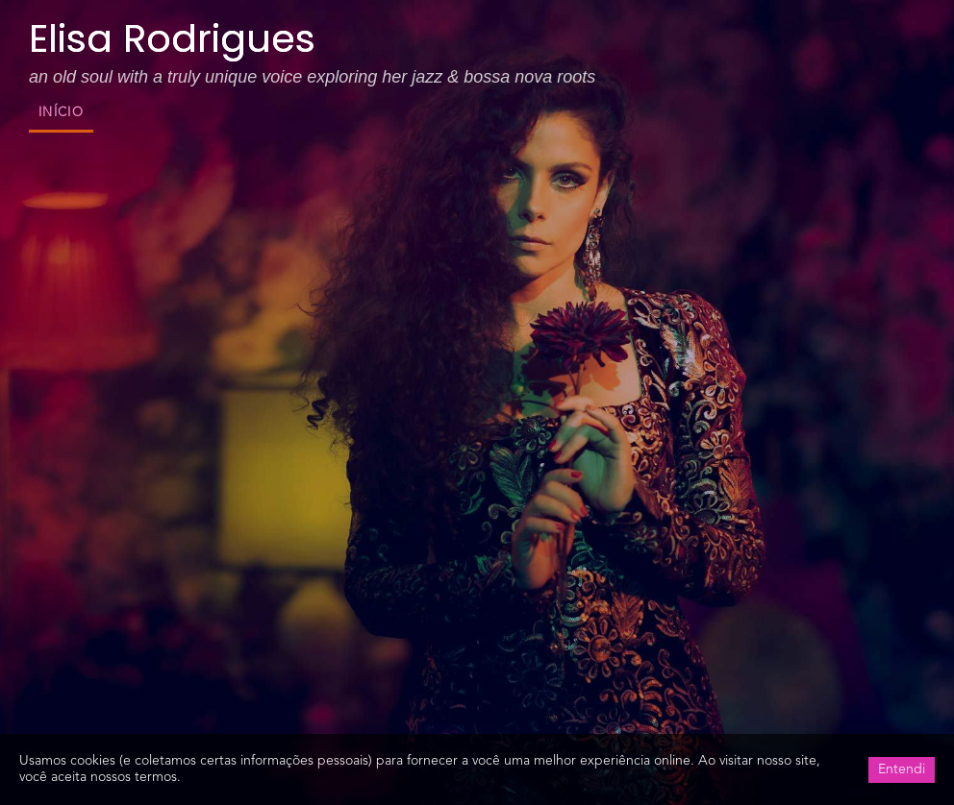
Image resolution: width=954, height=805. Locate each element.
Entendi (901, 769)
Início (61, 113)
